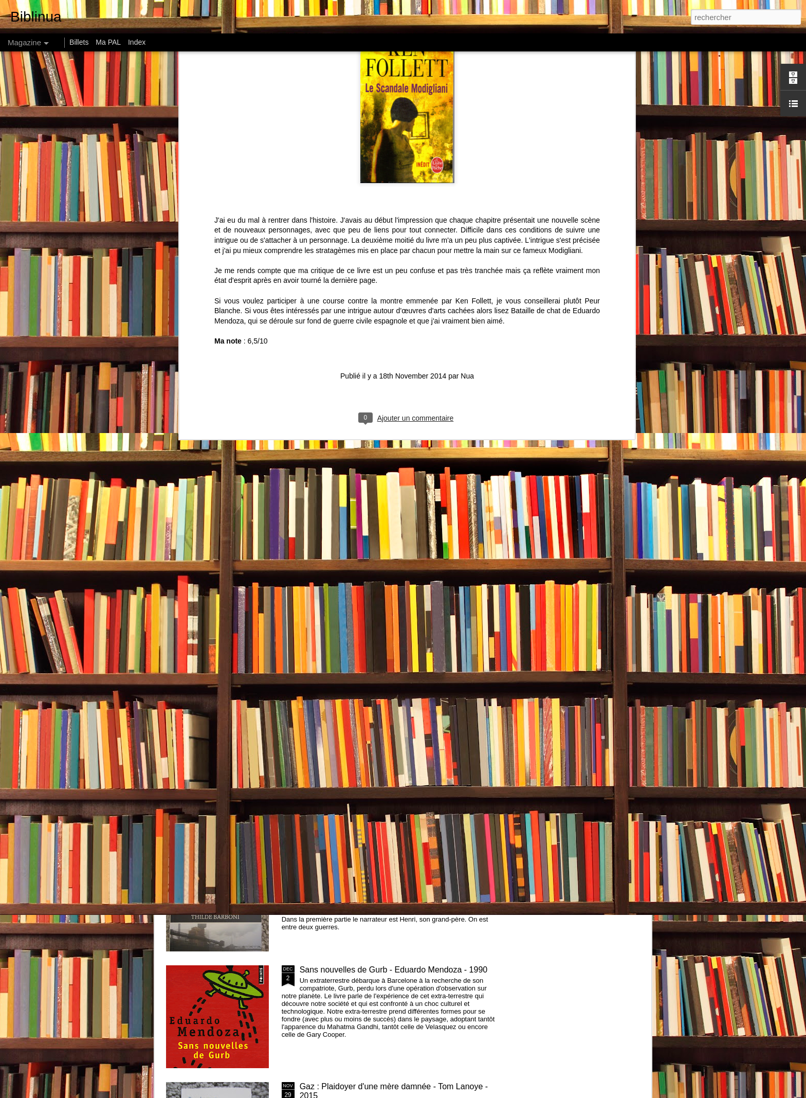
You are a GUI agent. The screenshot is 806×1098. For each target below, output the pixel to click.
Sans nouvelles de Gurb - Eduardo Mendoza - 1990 (394, 969)
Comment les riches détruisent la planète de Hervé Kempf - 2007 (221, 482)
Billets (78, 42)
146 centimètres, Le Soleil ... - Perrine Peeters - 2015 (584, 478)
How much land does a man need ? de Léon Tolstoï (469, 478)
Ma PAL (108, 42)
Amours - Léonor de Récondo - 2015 (251, 555)
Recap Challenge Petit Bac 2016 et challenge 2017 (393, 736)
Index (136, 42)
